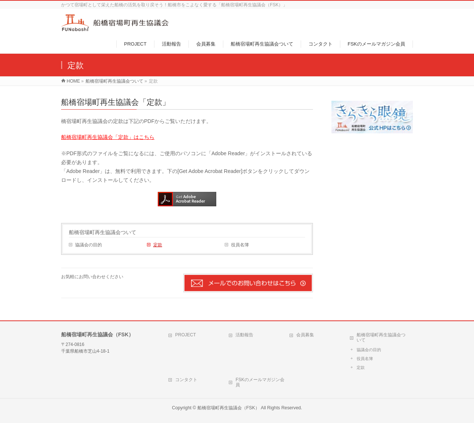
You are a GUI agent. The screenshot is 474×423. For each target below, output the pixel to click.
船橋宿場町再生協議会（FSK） (228, 407)
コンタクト (186, 379)
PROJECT (185, 334)
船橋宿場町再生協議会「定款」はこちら (107, 137)
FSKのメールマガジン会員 (260, 382)
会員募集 (305, 334)
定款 (157, 244)
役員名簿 (240, 244)
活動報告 (244, 334)
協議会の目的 (88, 244)
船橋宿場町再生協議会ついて (102, 232)
